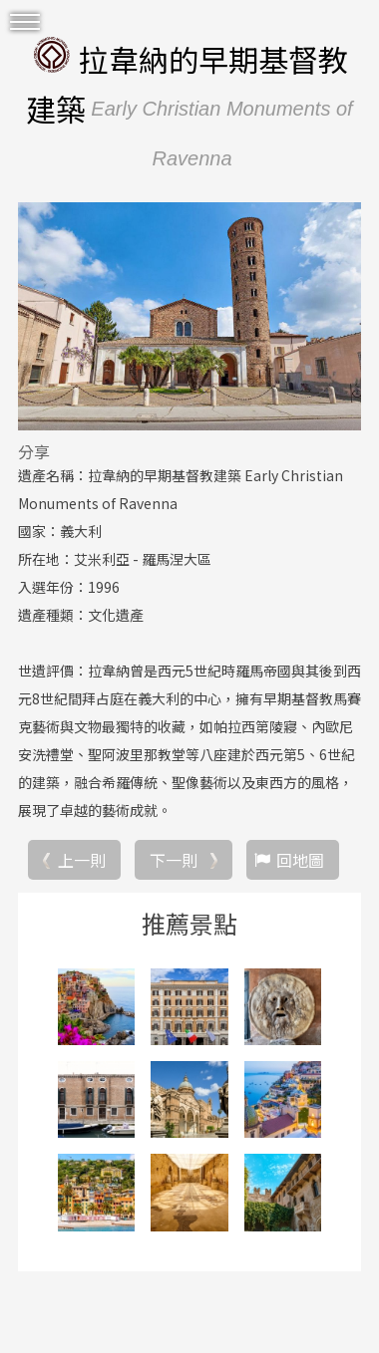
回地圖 (300, 860)
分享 (34, 451)
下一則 (173, 860)
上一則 (82, 860)
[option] (189, 316)
